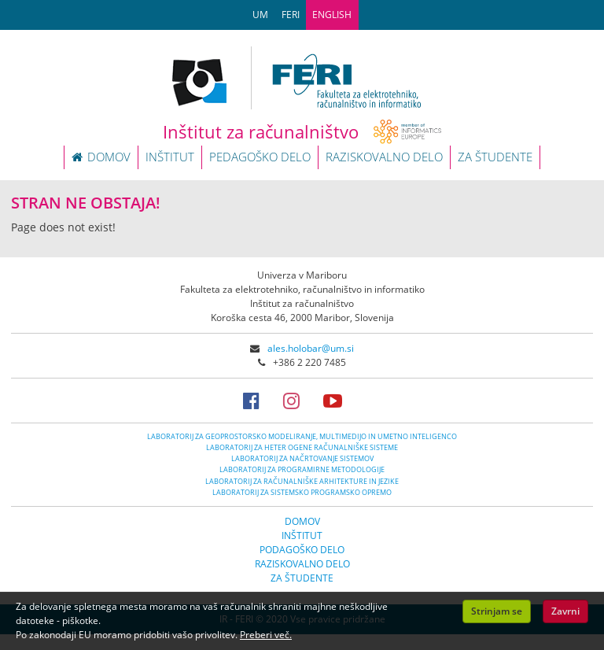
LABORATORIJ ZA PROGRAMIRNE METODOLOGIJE (302, 469)
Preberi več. (266, 634)
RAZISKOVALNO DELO (384, 156)
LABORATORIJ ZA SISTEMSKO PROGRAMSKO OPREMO (302, 492)
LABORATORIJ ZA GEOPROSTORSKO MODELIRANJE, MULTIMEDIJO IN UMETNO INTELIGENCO (302, 436)
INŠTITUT (169, 156)
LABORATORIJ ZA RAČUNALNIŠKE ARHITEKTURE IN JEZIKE (302, 481)
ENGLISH (332, 14)
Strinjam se (496, 611)
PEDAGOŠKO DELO (260, 156)
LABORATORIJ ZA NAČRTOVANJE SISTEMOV (302, 458)
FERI (291, 14)
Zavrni (565, 611)
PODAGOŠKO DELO (302, 549)
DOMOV (101, 156)
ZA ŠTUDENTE (495, 156)
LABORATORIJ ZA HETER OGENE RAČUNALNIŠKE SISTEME (302, 447)
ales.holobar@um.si (310, 348)
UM (260, 14)
